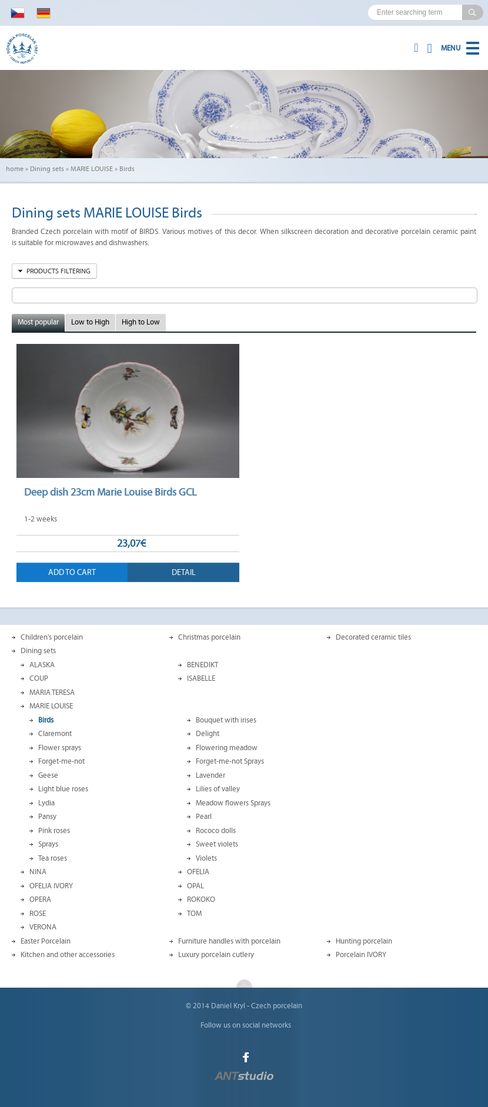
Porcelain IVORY (361, 954)
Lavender (210, 775)
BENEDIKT (202, 665)
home (15, 169)
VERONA (42, 927)
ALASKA (42, 665)
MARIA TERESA (52, 692)
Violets (206, 858)
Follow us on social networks (245, 1025)
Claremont (55, 733)
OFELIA (198, 872)
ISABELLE (201, 678)
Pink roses (54, 830)
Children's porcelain (52, 637)
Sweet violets (217, 844)
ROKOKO (201, 899)
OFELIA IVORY (51, 886)
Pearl (204, 816)
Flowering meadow (227, 748)
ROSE (37, 913)
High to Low (141, 322)
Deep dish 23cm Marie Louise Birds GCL (110, 492)
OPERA (40, 899)
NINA (37, 872)
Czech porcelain (276, 1006)
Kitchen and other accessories (68, 954)
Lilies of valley (218, 789)
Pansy (47, 816)
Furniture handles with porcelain (229, 941)
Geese (48, 775)
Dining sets (47, 169)
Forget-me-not (61, 761)
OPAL (195, 886)
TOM (194, 913)
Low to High (90, 322)
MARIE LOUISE (92, 169)
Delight (207, 733)
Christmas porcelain (209, 637)
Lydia (46, 803)
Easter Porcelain (46, 941)
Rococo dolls (216, 830)
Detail (184, 572)
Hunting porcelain (364, 941)
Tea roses (52, 858)
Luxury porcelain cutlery (216, 954)
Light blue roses (63, 789)
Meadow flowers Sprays (233, 803)
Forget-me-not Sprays (230, 761)
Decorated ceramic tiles (373, 637)
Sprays (48, 844)
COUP (38, 678)
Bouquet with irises (226, 720)
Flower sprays (59, 748)
